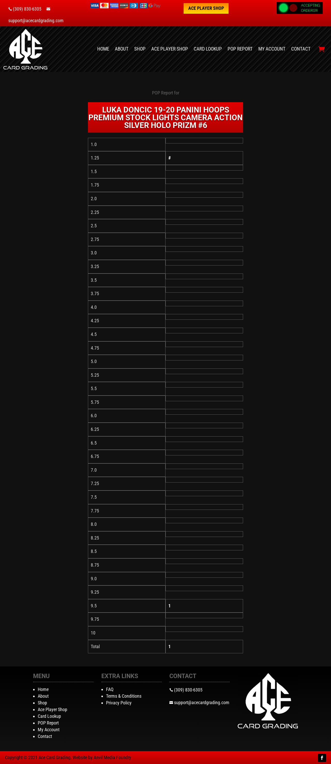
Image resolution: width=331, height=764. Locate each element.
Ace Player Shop (206, 8)
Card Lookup (208, 49)
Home (103, 49)
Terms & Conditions (123, 696)
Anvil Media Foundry (112, 757)
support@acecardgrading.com (36, 20)
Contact (301, 49)
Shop (140, 49)
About (122, 49)
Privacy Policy (119, 702)
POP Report (240, 49)
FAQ (110, 689)
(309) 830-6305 (27, 9)
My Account (271, 49)
